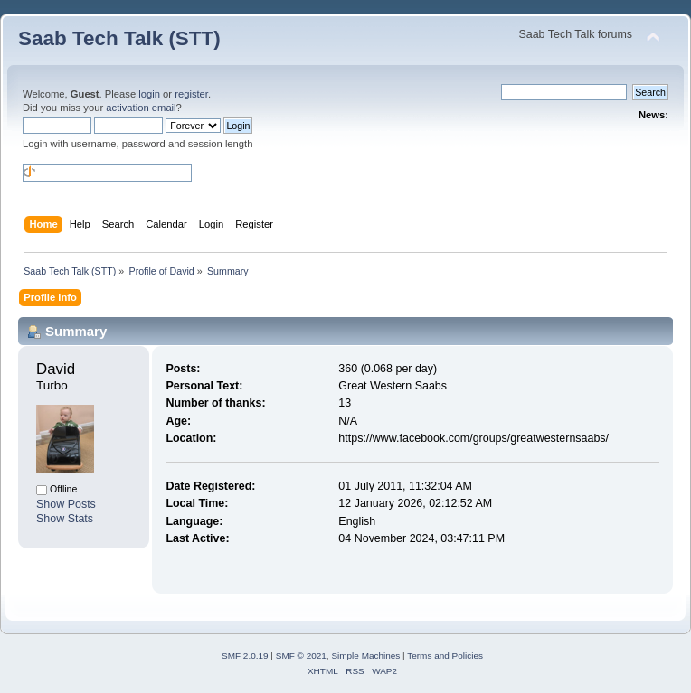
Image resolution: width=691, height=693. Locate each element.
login (149, 94)
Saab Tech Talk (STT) (119, 38)
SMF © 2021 (301, 655)
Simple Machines (365, 655)
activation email (140, 107)
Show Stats (64, 518)
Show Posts (66, 504)
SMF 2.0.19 (245, 655)
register (191, 94)
